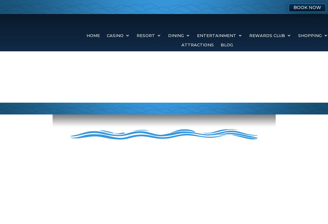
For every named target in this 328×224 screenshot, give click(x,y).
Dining (176, 35)
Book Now (307, 7)
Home (93, 35)
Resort (146, 35)
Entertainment (216, 35)
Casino (115, 35)
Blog (227, 45)
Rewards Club (267, 35)
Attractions (197, 45)
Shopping (310, 35)
